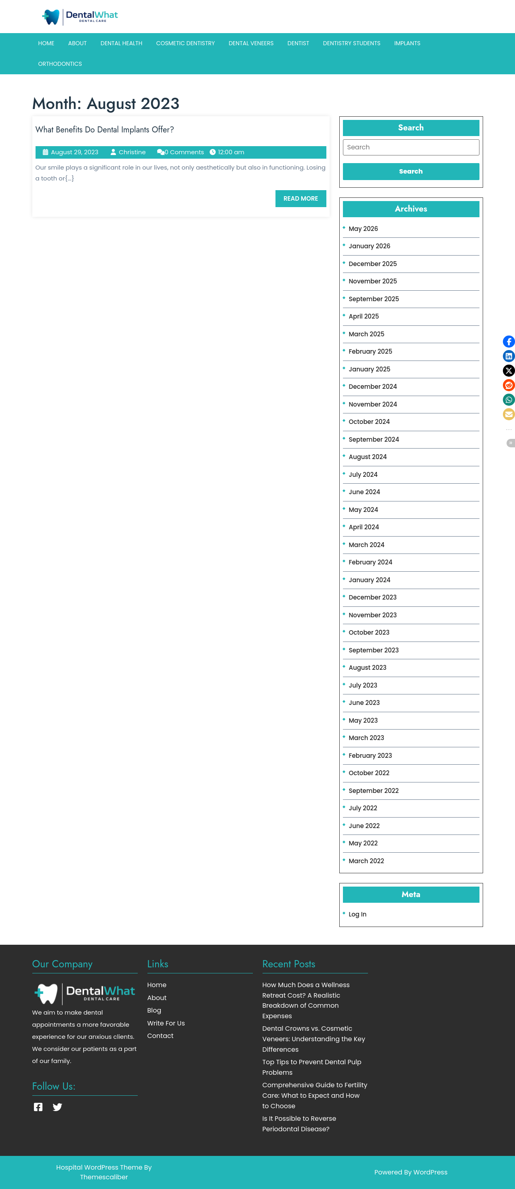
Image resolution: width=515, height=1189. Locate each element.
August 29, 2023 (74, 152)
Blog (154, 1010)
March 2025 (367, 334)
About (77, 43)
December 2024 (373, 386)
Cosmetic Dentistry (185, 43)
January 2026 (370, 246)
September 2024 (374, 439)
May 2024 (363, 509)
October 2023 (369, 632)
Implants (407, 43)
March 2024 (367, 545)
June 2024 (364, 492)
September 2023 (374, 650)
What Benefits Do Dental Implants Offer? (105, 130)
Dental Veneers (251, 43)
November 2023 (373, 615)
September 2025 (374, 299)
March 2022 (366, 861)
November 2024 (373, 404)
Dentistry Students (351, 43)
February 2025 (371, 351)
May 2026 (363, 228)
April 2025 (364, 316)
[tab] (411, 147)
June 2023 (364, 702)
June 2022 (364, 826)
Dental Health (121, 43)
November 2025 (373, 281)
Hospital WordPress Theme (99, 1167)
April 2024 (364, 527)
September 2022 (374, 790)
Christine (132, 152)
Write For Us (166, 1023)
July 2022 (363, 808)
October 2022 (369, 773)
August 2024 (368, 457)
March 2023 (367, 738)
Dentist (298, 43)
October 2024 (369, 421)
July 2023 (363, 685)
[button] (509, 342)
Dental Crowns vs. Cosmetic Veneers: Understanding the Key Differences (314, 1039)
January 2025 (370, 369)
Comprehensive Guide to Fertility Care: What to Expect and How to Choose (315, 1095)
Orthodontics (60, 64)
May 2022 (363, 843)
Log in (358, 914)
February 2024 (371, 562)
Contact (160, 1035)
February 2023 (370, 755)
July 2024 (363, 474)
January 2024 (370, 580)
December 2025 (373, 264)
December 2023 (373, 597)
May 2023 (363, 720)
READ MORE (305, 201)
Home (46, 43)
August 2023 (368, 667)
